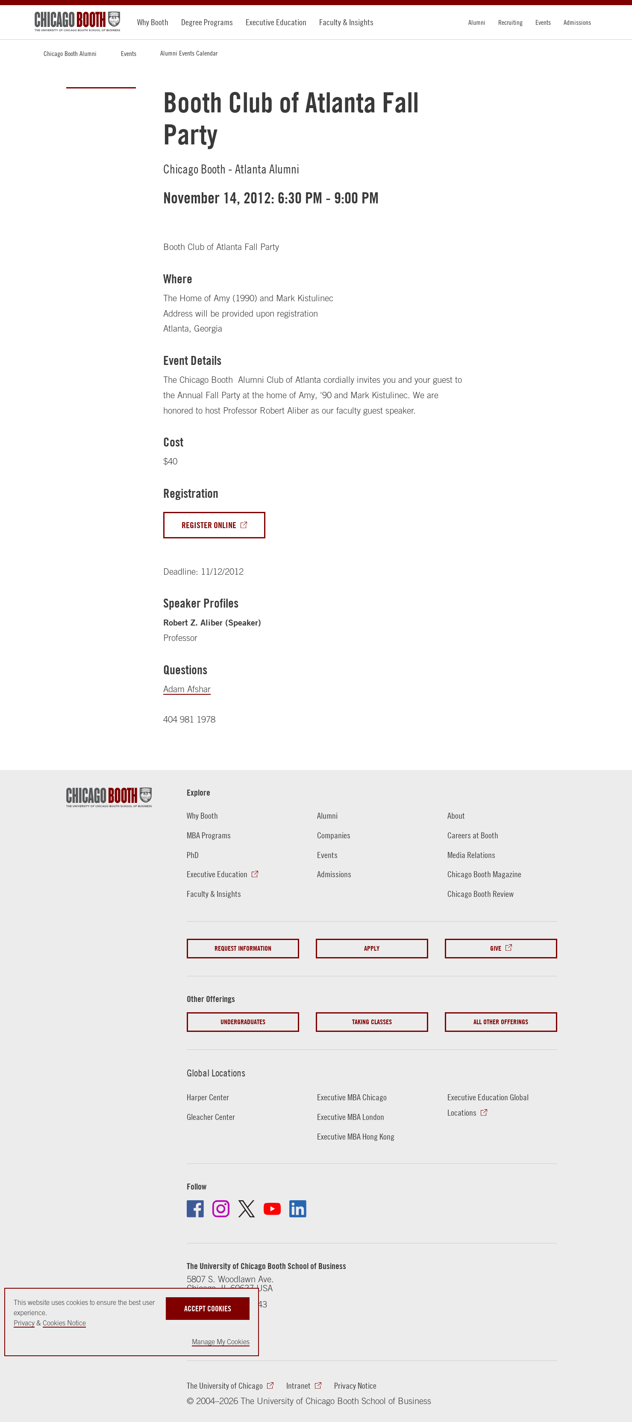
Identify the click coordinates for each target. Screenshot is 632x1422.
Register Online (209, 525)
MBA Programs (209, 835)
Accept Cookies (207, 1308)
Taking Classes (372, 1022)
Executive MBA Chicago (352, 1097)
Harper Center (208, 1097)
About (456, 815)
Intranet (298, 1385)
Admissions (577, 22)
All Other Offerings (500, 1022)
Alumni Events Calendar (189, 53)
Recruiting (510, 22)
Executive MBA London (350, 1117)
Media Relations (471, 855)
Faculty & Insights (346, 22)
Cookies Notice (64, 1323)
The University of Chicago (225, 1385)
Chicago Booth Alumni (70, 53)
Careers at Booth (472, 835)
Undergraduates (242, 1022)
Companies (333, 835)
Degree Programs (207, 22)
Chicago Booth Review (480, 894)
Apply (371, 948)
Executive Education (276, 22)
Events (543, 22)
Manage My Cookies (221, 1342)
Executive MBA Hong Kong (355, 1136)
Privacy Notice (355, 1385)
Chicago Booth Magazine (484, 874)
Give (495, 948)
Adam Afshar (187, 689)
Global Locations (216, 1073)
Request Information (243, 948)
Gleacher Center (211, 1117)
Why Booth (152, 22)
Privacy (24, 1323)
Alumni (476, 22)
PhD (193, 855)
